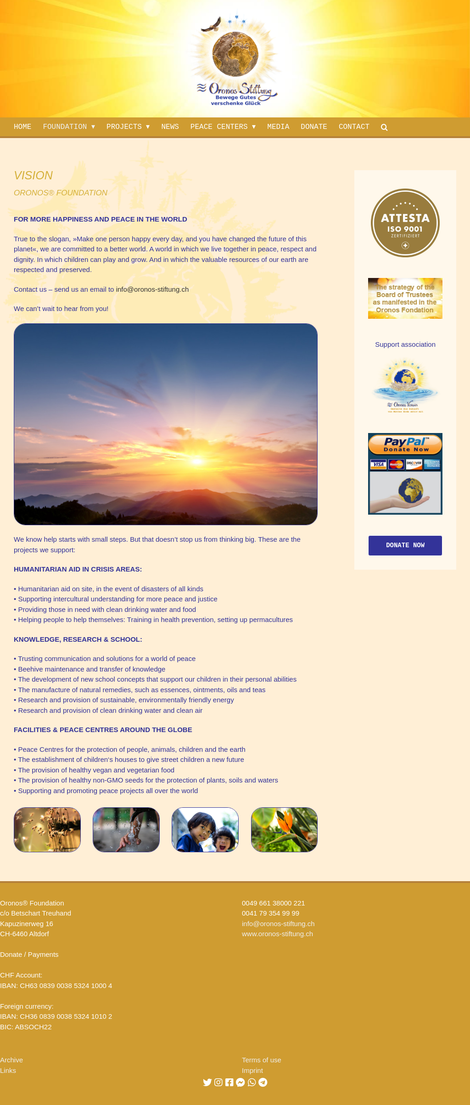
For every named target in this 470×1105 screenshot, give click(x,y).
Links (8, 1070)
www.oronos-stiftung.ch (277, 934)
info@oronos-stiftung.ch (152, 289)
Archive (11, 1060)
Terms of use (261, 1060)
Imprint (252, 1070)
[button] (386, 127)
